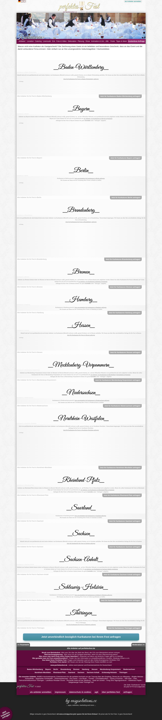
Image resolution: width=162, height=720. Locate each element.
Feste (112, 41)
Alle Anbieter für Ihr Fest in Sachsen (30, 547)
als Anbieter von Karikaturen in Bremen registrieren (92, 281)
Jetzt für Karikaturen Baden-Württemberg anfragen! (120, 96)
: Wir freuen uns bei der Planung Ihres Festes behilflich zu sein (81, 662)
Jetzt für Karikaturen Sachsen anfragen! (124, 547)
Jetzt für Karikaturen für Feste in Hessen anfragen (81, 335)
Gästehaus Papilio (135, 680)
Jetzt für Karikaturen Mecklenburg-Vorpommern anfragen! (117, 380)
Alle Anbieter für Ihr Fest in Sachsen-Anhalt (33, 574)
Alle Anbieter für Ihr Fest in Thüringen (31, 628)
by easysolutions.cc (81, 701)
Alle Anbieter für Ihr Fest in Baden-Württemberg (34, 96)
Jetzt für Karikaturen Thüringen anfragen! (124, 628)
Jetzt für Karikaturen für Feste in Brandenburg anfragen (81, 222)
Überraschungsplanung (53, 654)
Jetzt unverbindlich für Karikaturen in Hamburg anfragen (90, 307)
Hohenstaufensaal (61, 678)
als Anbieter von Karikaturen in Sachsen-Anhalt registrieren (101, 569)
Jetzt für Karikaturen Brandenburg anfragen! (123, 259)
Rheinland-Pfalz (59, 672)
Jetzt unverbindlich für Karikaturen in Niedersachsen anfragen (91, 400)
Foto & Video (61, 41)
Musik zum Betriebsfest (51, 652)
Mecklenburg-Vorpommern (110, 669)
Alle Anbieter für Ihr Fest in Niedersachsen (32, 406)
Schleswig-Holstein (109, 672)
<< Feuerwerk (23, 645)
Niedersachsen (129, 669)
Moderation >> (138, 645)
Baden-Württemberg (35, 669)
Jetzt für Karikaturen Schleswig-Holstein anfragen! (120, 600)
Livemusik (47, 41)
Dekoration (72, 41)
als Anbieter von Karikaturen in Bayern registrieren (98, 118)
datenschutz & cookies (80, 692)
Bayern (48, 669)
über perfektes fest (111, 692)
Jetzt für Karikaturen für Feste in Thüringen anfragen (81, 624)
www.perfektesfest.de (58, 665)
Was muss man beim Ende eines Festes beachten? (59, 656)
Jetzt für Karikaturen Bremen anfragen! (125, 287)
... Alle (106, 41)
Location (30, 41)
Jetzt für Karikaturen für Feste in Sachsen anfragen (81, 543)
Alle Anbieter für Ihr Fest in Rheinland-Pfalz (32, 495)
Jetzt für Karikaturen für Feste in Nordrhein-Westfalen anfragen (81, 430)
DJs (53, 41)
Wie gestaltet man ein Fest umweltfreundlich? (50, 658)
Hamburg (85, 669)
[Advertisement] (81, 88)
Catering (38, 41)
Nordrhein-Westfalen (43, 672)
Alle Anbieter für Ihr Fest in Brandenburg (32, 259)
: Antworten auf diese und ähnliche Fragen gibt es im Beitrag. (81, 656)
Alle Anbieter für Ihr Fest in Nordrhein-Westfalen (34, 467)
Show (87, 41)
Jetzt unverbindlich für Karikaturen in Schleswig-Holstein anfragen (93, 595)
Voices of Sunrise (116, 678)
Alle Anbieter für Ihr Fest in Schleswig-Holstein (34, 600)
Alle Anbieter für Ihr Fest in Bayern (29, 158)
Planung (81, 41)
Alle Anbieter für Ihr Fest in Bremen (30, 287)
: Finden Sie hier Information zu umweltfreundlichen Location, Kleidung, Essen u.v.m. (81, 658)
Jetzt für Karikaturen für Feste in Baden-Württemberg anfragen (81, 79)
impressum (60, 692)
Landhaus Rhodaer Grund (55, 680)
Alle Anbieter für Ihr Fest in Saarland (30, 521)
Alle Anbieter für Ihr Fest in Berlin (29, 197)
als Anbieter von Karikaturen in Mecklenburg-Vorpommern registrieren (110, 374)
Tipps (121, 41)
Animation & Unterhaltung (101, 41)
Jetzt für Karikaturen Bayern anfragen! (125, 158)
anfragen (127, 692)
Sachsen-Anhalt (93, 672)
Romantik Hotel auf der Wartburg (79, 680)
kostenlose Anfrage (136, 41)
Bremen (76, 669)
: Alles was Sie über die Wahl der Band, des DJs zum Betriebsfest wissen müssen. (81, 652)
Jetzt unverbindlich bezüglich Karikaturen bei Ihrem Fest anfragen (81, 636)
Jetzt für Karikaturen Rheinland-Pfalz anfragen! (122, 495)
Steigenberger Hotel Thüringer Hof (81, 682)
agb (96, 692)
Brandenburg (66, 669)
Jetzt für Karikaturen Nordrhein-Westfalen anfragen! (120, 467)
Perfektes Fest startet (58, 662)
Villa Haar (128, 678)
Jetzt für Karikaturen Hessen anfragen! (125, 352)
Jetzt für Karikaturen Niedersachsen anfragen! (122, 406)
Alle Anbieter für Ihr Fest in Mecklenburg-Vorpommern (36, 380)
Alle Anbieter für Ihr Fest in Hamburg (30, 313)
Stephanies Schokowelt (44, 678)
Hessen (95, 669)
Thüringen (123, 672)
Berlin (55, 669)
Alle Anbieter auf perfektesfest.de (81, 648)
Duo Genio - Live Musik (78, 678)
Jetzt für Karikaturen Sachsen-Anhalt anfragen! (122, 574)
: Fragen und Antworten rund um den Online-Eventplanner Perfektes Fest (81, 660)
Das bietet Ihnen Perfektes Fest (54, 660)
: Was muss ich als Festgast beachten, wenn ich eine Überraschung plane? (81, 654)
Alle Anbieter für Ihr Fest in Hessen (29, 352)
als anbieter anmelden (40, 692)
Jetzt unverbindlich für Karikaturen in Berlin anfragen (89, 178)
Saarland (71, 672)
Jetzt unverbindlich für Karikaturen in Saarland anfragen (90, 515)
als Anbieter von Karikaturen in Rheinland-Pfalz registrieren (97, 490)
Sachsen (81, 672)
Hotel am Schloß (98, 680)
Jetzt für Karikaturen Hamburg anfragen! (124, 313)
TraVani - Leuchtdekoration (98, 678)
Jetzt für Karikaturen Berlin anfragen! (125, 197)
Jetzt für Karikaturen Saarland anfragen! (124, 521)
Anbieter (133, 1)
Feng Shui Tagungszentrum (116, 680)
